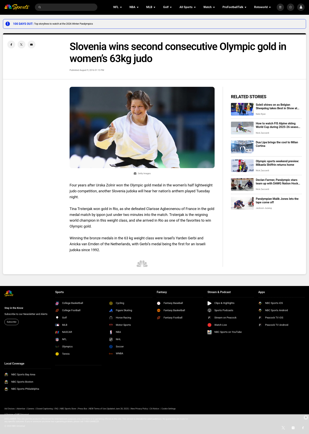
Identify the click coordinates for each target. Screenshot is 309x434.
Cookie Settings (168, 408)
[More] (280, 7)
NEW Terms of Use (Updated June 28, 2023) (109, 408)
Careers (30, 408)
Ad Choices (9, 408)
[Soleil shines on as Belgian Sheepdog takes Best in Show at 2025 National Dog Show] (242, 109)
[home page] (16, 7)
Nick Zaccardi (262, 133)
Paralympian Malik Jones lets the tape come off (277, 200)
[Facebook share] (11, 44)
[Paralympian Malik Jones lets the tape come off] (242, 203)
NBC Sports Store (68, 408)
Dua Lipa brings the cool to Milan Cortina (277, 144)
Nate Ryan (261, 114)
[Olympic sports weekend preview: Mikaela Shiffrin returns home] (242, 165)
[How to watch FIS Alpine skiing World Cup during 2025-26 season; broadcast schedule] (242, 128)
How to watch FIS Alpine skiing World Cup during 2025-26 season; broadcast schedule (278, 125)
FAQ (56, 408)
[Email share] (31, 44)
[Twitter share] (21, 44)
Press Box (82, 408)
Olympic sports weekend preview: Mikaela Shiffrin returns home (277, 163)
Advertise (21, 408)
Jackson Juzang (264, 208)
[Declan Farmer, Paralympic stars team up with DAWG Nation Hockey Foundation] (242, 184)
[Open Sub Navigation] (121, 7)
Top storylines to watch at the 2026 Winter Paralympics (63, 23)
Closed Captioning (44, 408)
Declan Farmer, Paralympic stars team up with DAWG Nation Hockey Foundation (278, 181)
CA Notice (154, 408)
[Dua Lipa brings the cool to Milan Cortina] (242, 147)
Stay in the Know (13, 307)
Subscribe (11, 322)
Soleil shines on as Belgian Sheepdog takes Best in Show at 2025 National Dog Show (276, 106)
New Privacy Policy (139, 408)
